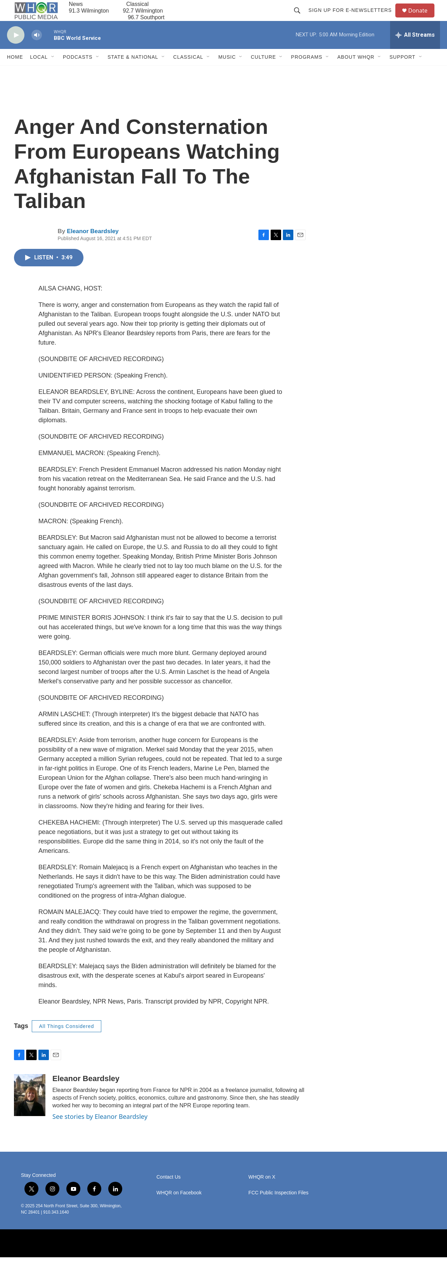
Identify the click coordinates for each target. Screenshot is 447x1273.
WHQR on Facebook (178, 1208)
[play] (15, 51)
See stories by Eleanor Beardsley (99, 1132)
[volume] (37, 51)
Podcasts (78, 72)
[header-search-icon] (300, 18)
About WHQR (355, 72)
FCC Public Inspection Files (278, 1208)
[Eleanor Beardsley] (29, 1111)
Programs (306, 72)
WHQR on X (261, 1192)
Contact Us (168, 1192)
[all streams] (415, 51)
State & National (133, 72)
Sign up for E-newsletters (353, 18)
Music (227, 72)
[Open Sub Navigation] (53, 72)
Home (15, 72)
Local (39, 72)
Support (402, 72)
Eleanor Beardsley (92, 247)
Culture (263, 72)
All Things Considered (66, 1042)
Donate (422, 18)
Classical (188, 72)
